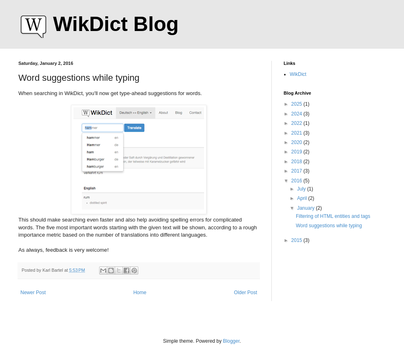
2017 (297, 171)
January (306, 208)
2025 (297, 104)
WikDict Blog (116, 24)
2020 (297, 142)
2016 (297, 181)
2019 (297, 152)
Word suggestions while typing (329, 225)
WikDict (298, 74)
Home (140, 292)
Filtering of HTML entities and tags (333, 216)
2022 (297, 123)
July (302, 189)
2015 (297, 240)
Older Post (245, 292)
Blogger (231, 341)
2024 (297, 114)
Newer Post (33, 292)
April (302, 198)
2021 (297, 133)
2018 (297, 161)
